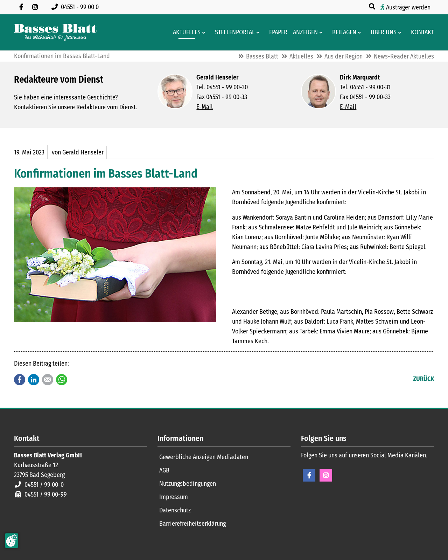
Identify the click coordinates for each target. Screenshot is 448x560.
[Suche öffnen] (373, 6)
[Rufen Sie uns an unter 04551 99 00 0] (76, 7)
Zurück (423, 379)
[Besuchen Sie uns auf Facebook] (21, 7)
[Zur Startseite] (55, 32)
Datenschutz (175, 510)
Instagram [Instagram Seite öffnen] (326, 475)
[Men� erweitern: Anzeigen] (322, 32)
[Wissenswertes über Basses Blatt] (381, 32)
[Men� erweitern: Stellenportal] (259, 32)
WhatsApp (61, 379)
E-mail (47, 379)
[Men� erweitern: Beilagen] (360, 32)
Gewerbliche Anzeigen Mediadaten (203, 457)
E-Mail (204, 107)
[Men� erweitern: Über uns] (401, 32)
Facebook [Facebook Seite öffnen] (309, 475)
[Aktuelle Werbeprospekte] (342, 32)
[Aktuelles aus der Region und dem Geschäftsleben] (185, 32)
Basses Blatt (262, 56)
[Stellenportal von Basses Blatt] (233, 32)
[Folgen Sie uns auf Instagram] (35, 7)
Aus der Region (343, 56)
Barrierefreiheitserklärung (192, 523)
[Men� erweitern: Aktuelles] (205, 32)
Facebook (19, 379)
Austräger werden (408, 7)
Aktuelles (301, 56)
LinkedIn (33, 379)
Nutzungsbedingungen (187, 484)
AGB (164, 470)
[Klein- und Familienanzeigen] (303, 32)
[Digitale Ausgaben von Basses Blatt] (276, 32)
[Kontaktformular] (420, 32)
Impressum (173, 497)
